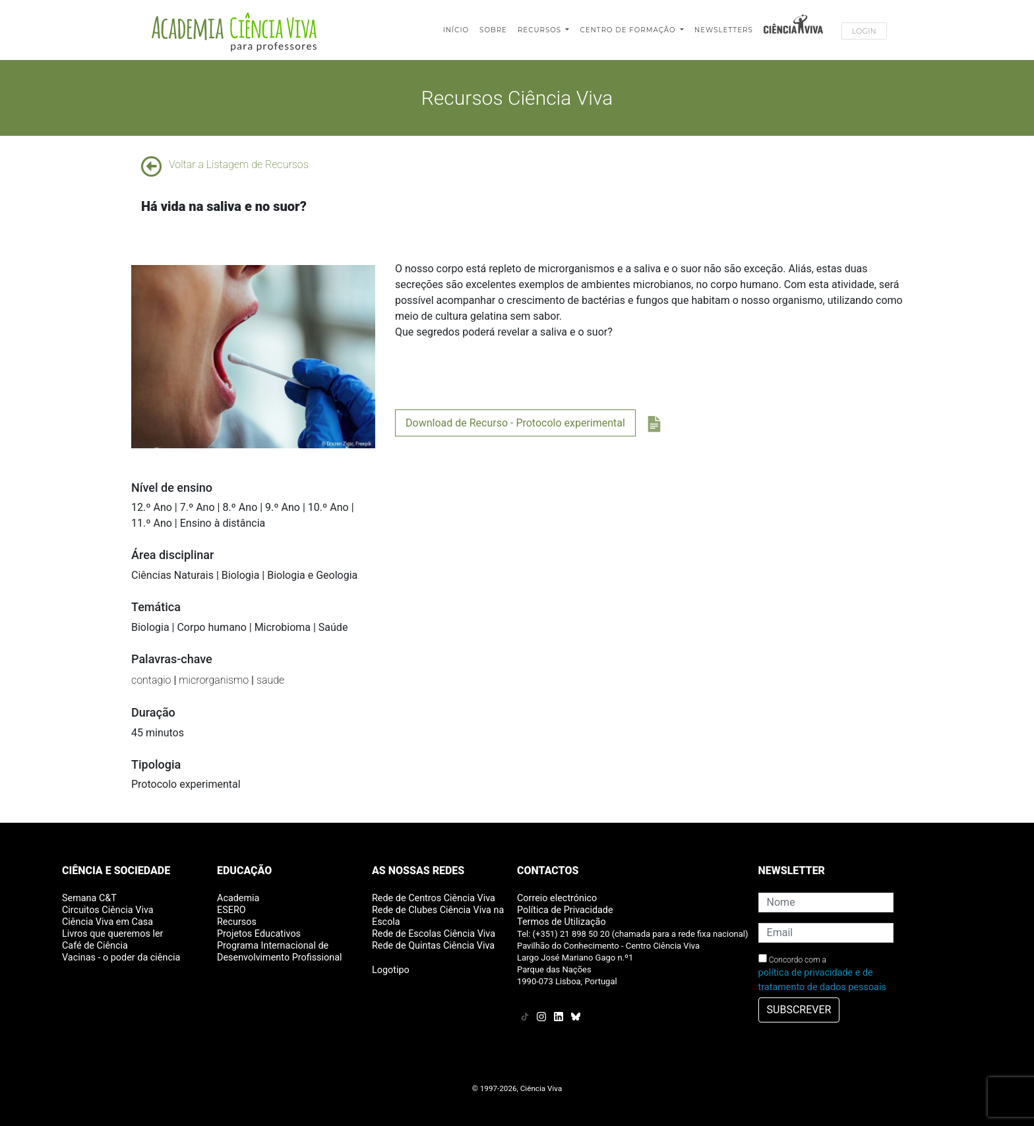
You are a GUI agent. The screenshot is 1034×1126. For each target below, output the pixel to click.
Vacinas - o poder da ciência (121, 957)
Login (864, 31)
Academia (238, 898)
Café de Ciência (95, 945)
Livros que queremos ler (112, 933)
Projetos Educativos (259, 933)
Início (456, 30)
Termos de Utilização (561, 922)
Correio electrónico (557, 898)
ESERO (231, 910)
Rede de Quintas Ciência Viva (433, 945)
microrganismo (214, 680)
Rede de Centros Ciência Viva (433, 898)
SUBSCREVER (799, 1009)
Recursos (541, 30)
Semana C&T (89, 898)
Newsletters (723, 30)
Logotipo (391, 970)
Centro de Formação (629, 30)
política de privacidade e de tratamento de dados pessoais (822, 980)
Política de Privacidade (565, 910)
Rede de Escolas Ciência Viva (433, 933)
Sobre (493, 30)
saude (270, 680)
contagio (151, 680)
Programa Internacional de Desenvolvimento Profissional (279, 951)
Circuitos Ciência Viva (108, 910)
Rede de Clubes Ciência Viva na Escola (438, 916)
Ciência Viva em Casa (107, 922)
